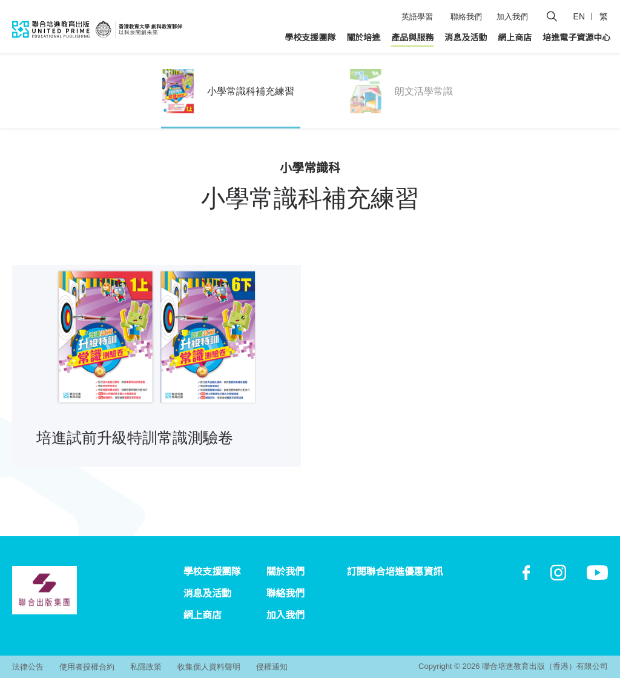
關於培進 (363, 37)
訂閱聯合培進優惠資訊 (395, 572)
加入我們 (512, 16)
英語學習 (417, 16)
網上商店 (515, 37)
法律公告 (28, 666)
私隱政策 (146, 666)
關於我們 (285, 572)
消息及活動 (465, 37)
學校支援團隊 (310, 37)
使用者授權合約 (86, 666)
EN (579, 16)
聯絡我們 (466, 16)
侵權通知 (272, 666)
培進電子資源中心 (576, 37)
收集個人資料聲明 (208, 666)
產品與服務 (412, 37)
